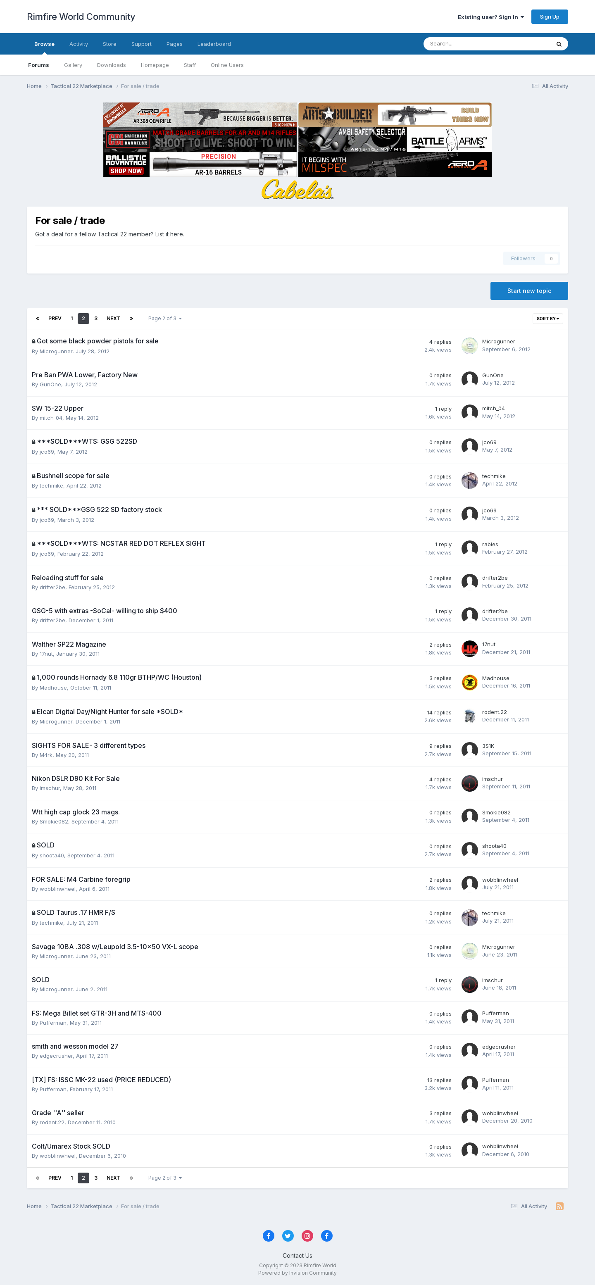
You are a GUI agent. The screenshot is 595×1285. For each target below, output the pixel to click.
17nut (46, 653)
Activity (78, 43)
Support (141, 43)
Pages (175, 43)
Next (114, 318)
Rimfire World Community (81, 16)
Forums (38, 65)
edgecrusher (56, 1055)
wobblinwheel (58, 888)
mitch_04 (51, 417)
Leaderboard (214, 43)
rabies (490, 544)
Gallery (73, 65)
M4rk (46, 755)
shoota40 (52, 855)
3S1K (488, 745)
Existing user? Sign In (491, 17)
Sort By (548, 318)
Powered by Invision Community (297, 1273)
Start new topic (529, 290)
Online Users (227, 65)
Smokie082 (54, 821)
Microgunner (56, 351)
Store (110, 43)
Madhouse (53, 687)
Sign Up (549, 16)
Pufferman (53, 1022)
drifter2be (52, 587)
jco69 (47, 451)
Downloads (111, 65)
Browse (44, 47)
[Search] (465, 43)
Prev (55, 318)
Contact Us (297, 1255)
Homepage (155, 65)
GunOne (50, 384)
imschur (50, 788)
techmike (51, 485)
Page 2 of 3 (165, 318)
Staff (190, 65)
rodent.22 (494, 712)
